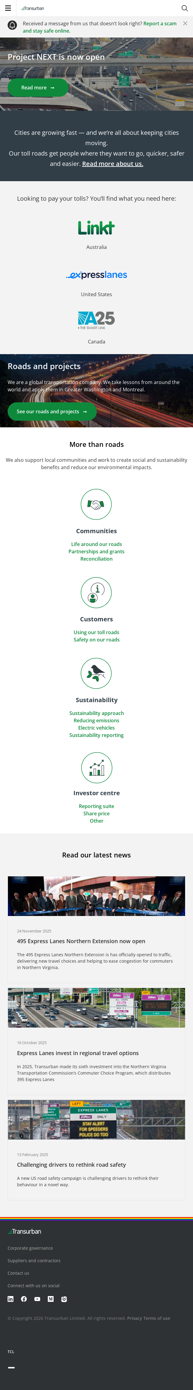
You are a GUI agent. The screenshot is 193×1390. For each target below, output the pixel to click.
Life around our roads (96, 544)
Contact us (18, 1273)
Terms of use (156, 1318)
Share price (96, 813)
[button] (96, 240)
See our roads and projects (52, 411)
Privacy (134, 1318)
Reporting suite (96, 806)
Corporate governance (30, 1248)
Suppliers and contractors (34, 1260)
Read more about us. (112, 164)
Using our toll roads (96, 632)
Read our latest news (96, 854)
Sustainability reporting (96, 735)
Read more (38, 87)
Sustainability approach (96, 713)
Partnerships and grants (96, 551)
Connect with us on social (34, 1285)
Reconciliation (96, 558)
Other (97, 820)
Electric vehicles (96, 727)
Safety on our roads (97, 639)
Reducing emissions (96, 720)
